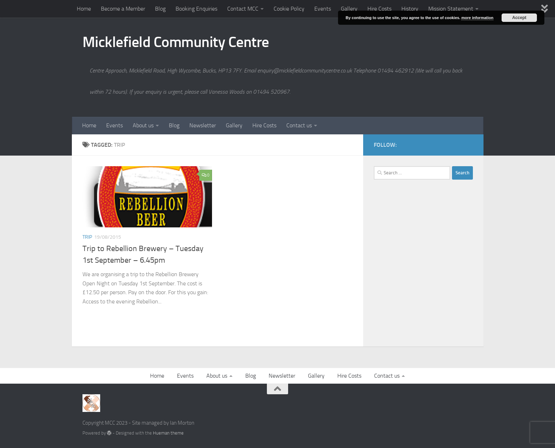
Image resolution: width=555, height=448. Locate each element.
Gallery (349, 8)
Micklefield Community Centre (175, 42)
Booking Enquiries (196, 8)
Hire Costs (379, 8)
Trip (87, 237)
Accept (519, 17)
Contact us (299, 125)
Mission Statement (450, 8)
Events (322, 8)
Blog (160, 8)
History (409, 8)
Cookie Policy (289, 8)
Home (84, 8)
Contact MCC (242, 8)
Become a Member (123, 8)
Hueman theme (168, 433)
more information (477, 18)
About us (143, 125)
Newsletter (202, 125)
